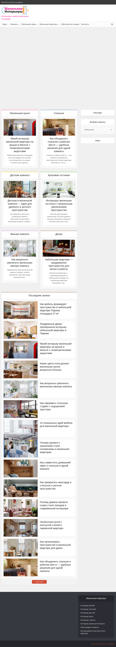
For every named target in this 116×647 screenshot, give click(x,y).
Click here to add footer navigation (103, 644)
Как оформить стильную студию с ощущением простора (54, 406)
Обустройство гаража (70, 24)
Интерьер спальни (88, 620)
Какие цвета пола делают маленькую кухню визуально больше (54, 366)
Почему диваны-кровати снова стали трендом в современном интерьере (54, 505)
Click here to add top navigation (12, 2)
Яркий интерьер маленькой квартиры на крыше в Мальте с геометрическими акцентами (20, 145)
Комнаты (14, 24)
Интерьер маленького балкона (93, 624)
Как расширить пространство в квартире (93, 632)
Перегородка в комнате (90, 627)
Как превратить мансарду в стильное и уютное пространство (55, 485)
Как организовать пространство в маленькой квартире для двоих (55, 544)
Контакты (85, 24)
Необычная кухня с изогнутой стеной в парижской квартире (51, 525)
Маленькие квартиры (48, 24)
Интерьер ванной (88, 605)
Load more (39, 582)
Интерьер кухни (87, 616)
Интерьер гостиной (88, 609)
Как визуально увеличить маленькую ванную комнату (20, 262)
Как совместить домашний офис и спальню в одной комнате (55, 465)
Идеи (4, 24)
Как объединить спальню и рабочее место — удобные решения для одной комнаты (58, 145)
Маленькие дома (29, 24)
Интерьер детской (88, 613)
